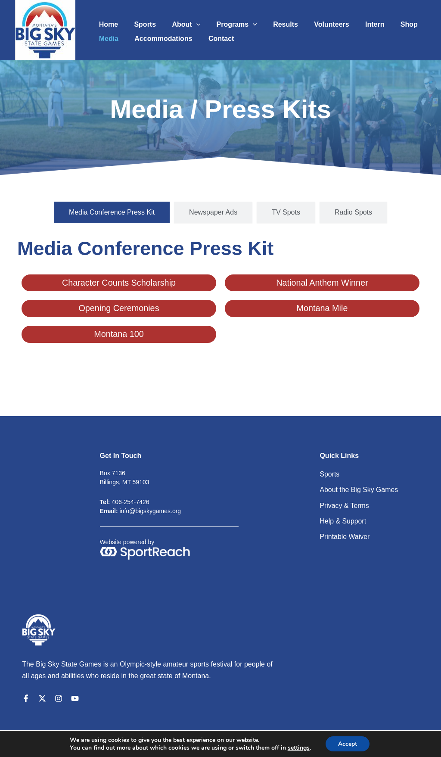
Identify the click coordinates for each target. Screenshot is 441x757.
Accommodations (160, 38)
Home (107, 21)
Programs (228, 21)
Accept (347, 743)
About (180, 21)
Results (275, 21)
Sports (141, 21)
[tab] (112, 212)
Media (107, 38)
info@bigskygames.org (150, 511)
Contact (216, 38)
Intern (360, 21)
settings (298, 747)
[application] (190, 21)
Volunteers (319, 21)
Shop (392, 21)
